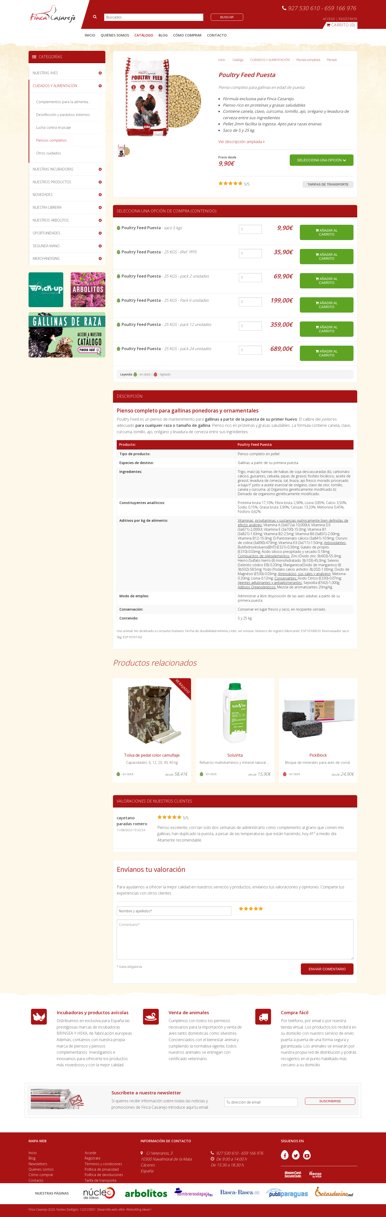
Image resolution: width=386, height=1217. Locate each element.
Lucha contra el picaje (53, 127)
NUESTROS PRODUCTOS (52, 182)
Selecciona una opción (321, 160)
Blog (32, 1158)
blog (163, 35)
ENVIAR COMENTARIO (327, 969)
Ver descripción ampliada (241, 141)
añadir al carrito (327, 232)
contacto (217, 35)
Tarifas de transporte (328, 184)
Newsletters (38, 1163)
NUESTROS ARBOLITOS (51, 220)
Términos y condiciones (103, 1163)
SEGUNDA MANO (46, 245)
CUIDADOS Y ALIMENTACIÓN (270, 60)
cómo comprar (187, 35)
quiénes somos (115, 35)
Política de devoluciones (104, 1174)
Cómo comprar (41, 1174)
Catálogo (237, 60)
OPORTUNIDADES (46, 233)
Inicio (90, 35)
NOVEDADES (43, 194)
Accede (90, 1152)
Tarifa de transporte (100, 1180)
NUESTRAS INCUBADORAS (53, 169)
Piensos (332, 60)
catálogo (143, 35)
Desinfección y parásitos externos (63, 114)
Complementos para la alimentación (65, 101)
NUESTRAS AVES (45, 73)
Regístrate (92, 1158)
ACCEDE (329, 19)
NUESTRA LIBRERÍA (47, 207)
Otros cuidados (48, 153)
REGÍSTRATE (348, 19)
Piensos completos (308, 60)
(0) (340, 25)
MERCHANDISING (46, 258)
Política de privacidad (102, 1169)
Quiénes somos (41, 1169)
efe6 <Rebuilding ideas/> (135, 1209)
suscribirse (330, 1101)
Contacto (36, 1180)
